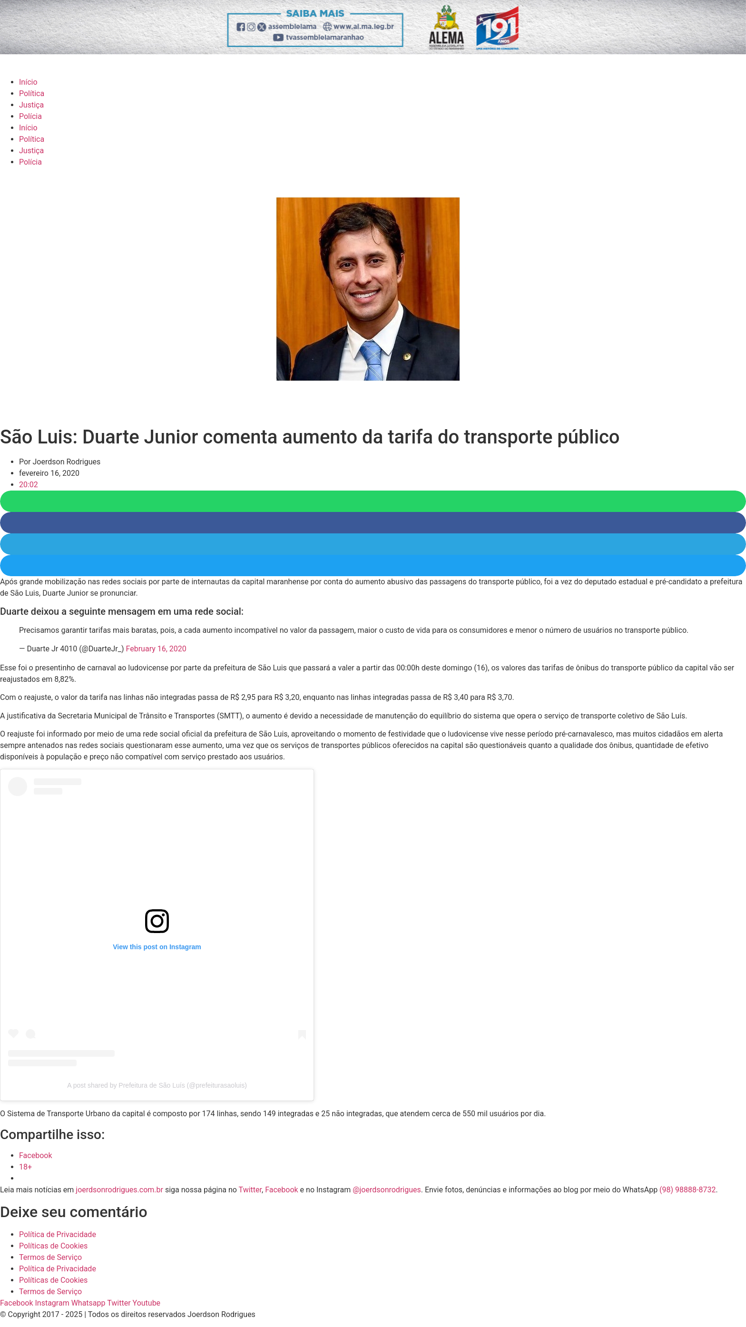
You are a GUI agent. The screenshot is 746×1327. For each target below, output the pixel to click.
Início (28, 82)
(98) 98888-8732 (687, 1189)
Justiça (31, 104)
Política (31, 93)
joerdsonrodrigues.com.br (118, 1189)
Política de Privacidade (57, 1234)
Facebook (281, 1189)
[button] (373, 501)
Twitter (250, 1189)
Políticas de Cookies (53, 1245)
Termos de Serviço (50, 1257)
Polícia (30, 116)
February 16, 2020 (156, 648)
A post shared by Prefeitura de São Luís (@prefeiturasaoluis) (157, 1085)
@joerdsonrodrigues (387, 1189)
